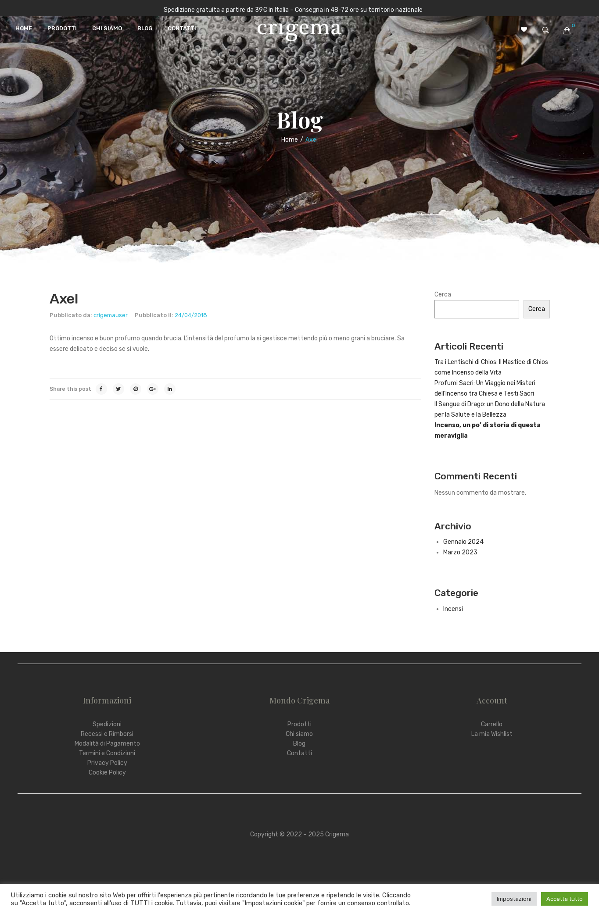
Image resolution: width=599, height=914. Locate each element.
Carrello (491, 724)
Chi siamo (299, 734)
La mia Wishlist (492, 734)
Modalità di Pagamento (107, 743)
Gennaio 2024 (463, 542)
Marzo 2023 (460, 552)
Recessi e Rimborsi (107, 734)
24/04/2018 (191, 315)
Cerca (442, 294)
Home (289, 139)
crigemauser (110, 315)
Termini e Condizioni (107, 753)
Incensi (453, 609)
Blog (299, 743)
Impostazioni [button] (514, 899)
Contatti (299, 753)
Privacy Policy (107, 763)
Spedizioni (107, 724)
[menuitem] (23, 28)
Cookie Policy (107, 772)
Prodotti (299, 724)
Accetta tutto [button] (564, 899)
